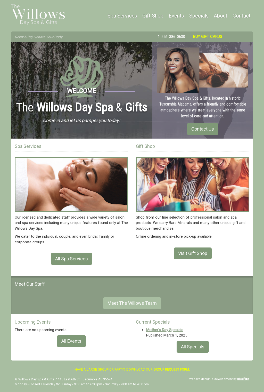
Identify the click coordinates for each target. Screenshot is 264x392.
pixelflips (243, 379)
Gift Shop (152, 16)
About (220, 16)
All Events (71, 341)
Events (176, 16)
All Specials (192, 346)
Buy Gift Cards (207, 36)
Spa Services (122, 16)
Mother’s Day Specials (164, 329)
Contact (242, 16)
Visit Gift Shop (192, 253)
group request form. (171, 369)
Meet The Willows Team (132, 303)
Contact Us (202, 129)
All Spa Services (71, 258)
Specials (199, 16)
